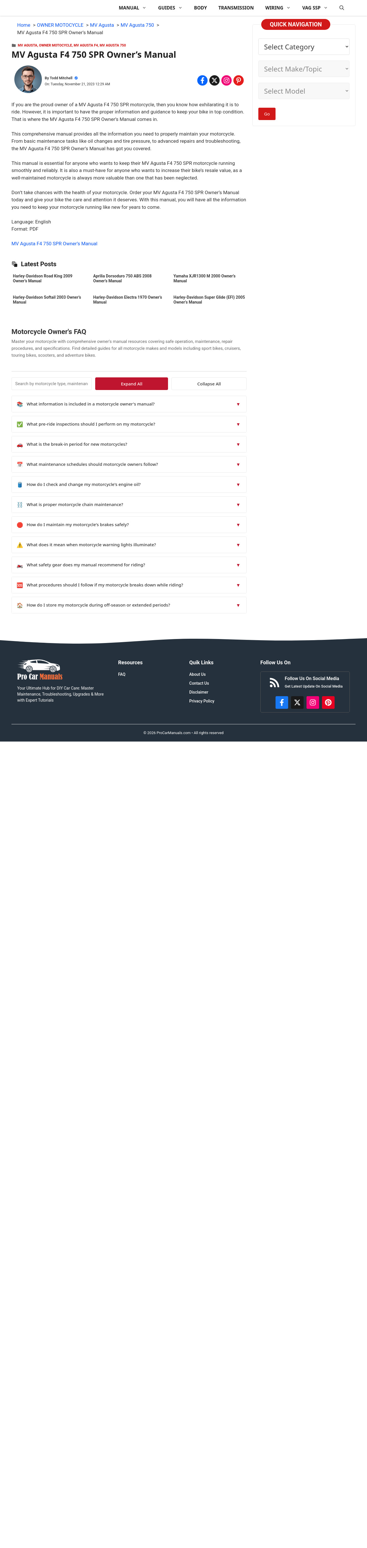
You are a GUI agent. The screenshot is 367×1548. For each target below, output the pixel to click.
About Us (197, 674)
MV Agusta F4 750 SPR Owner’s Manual (54, 243)
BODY (200, 8)
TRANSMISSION (236, 8)
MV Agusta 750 (113, 45)
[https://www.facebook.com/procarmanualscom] (282, 702)
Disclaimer (198, 692)
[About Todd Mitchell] (28, 80)
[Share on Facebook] (202, 80)
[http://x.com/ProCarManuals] (297, 702)
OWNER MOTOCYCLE (55, 45)
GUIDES (173, 8)
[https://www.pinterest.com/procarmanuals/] (328, 702)
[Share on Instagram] (226, 80)
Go (267, 114)
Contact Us (199, 683)
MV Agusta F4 (86, 45)
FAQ (121, 674)
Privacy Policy (201, 701)
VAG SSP (318, 8)
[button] (342, 8)
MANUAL (135, 8)
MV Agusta (27, 45)
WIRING (280, 8)
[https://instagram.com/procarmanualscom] (313, 702)
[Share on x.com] (214, 80)
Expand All (194, 384)
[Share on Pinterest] (238, 80)
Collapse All (230, 384)
